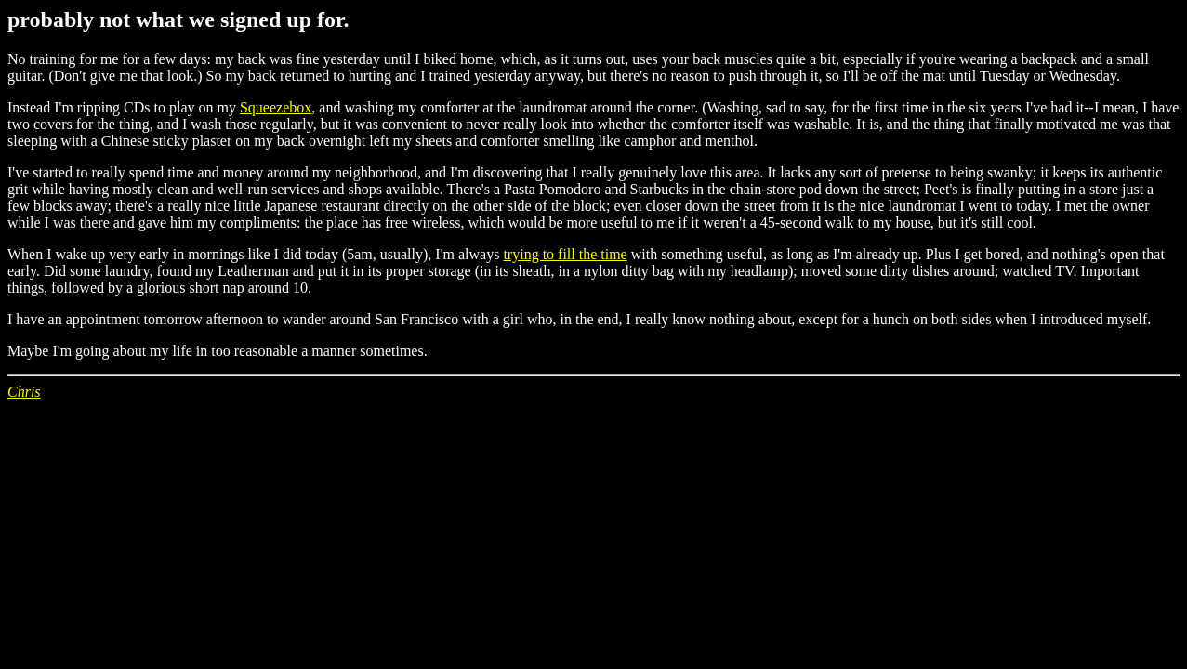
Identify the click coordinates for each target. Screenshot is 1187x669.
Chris (24, 392)
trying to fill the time (564, 254)
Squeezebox (275, 107)
